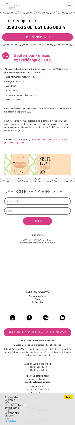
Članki (37, 299)
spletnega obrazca (41, 382)
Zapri (68, 397)
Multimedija (37, 302)
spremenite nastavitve (11, 419)
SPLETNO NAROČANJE (37, 37)
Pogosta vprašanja (37, 296)
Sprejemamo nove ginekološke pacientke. (37, 332)
